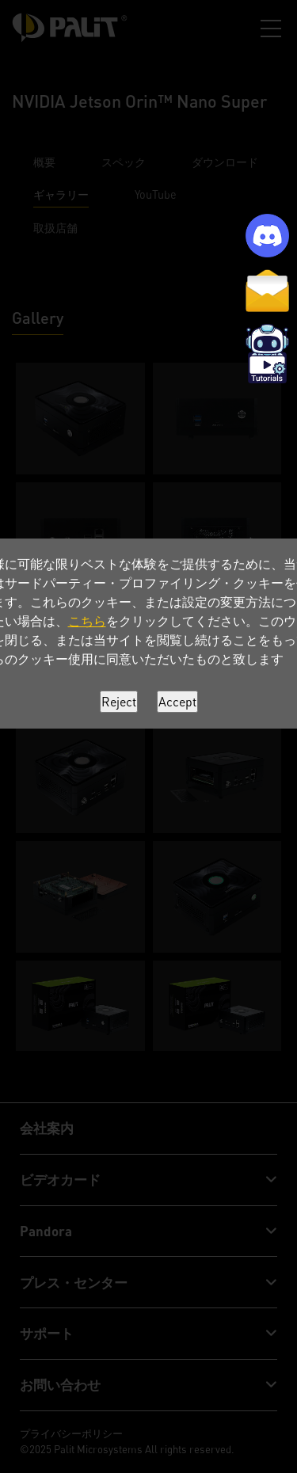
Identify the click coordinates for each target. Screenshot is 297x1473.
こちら (87, 621)
